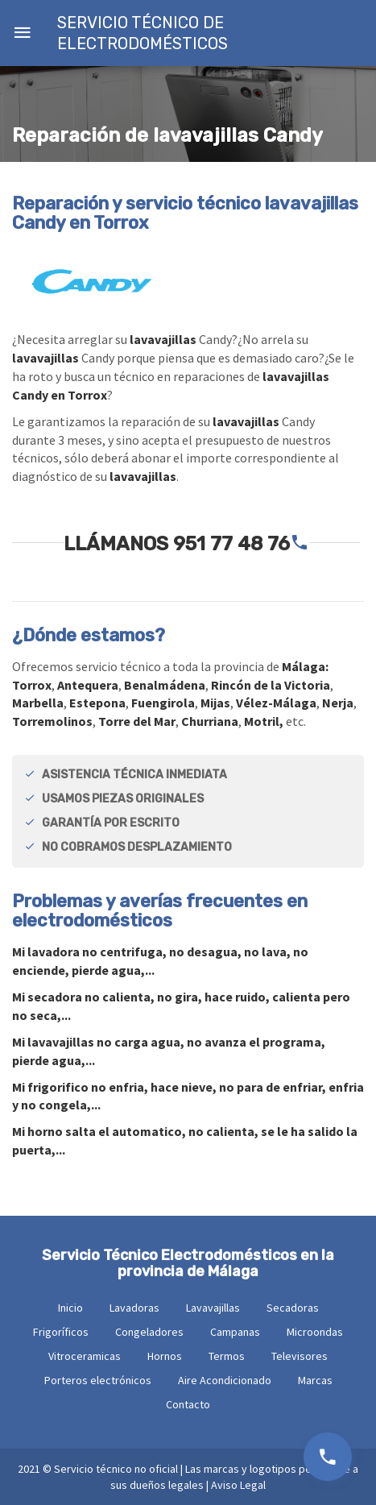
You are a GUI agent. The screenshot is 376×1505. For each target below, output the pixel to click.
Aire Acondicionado (224, 1380)
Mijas (215, 702)
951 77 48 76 (231, 544)
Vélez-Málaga (276, 702)
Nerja (337, 702)
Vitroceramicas (84, 1356)
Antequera (87, 685)
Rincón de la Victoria (270, 685)
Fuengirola (163, 702)
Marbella (38, 702)
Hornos (164, 1356)
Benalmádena (164, 685)
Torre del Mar (137, 721)
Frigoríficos (61, 1332)
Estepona (97, 702)
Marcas (315, 1380)
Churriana (209, 721)
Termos (227, 1356)
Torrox (32, 685)
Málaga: (305, 666)
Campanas (235, 1332)
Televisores (299, 1356)
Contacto (188, 1404)
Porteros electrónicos (97, 1380)
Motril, (263, 721)
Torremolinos (52, 721)
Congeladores (149, 1332)
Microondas (315, 1332)
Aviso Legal (238, 1485)
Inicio (70, 1307)
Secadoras (293, 1307)
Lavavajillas (213, 1307)
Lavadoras (134, 1307)
